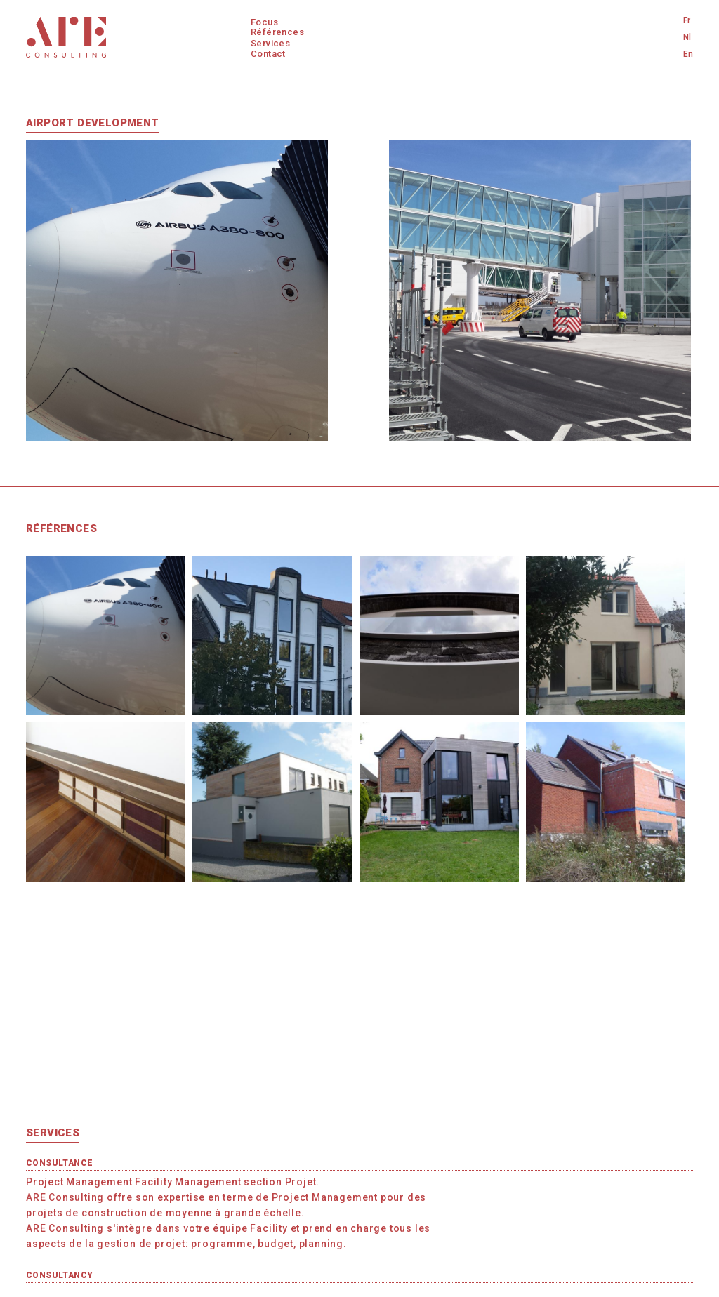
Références (277, 32)
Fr (687, 20)
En (688, 54)
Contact (268, 53)
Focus (264, 22)
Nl (687, 37)
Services (270, 43)
